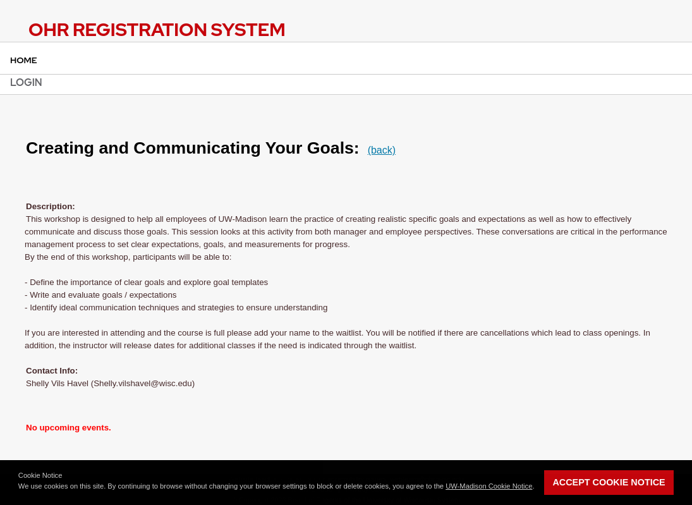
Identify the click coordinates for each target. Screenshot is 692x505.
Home (23, 60)
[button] (19, 493)
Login (26, 82)
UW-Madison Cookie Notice (489, 486)
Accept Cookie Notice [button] (608, 482)
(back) (382, 150)
